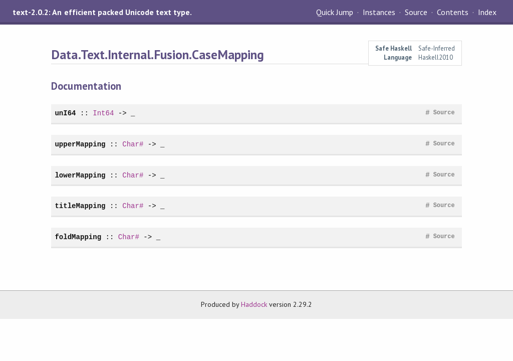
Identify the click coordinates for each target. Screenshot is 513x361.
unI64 (65, 113)
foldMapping (78, 237)
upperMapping (80, 144)
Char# (132, 144)
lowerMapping (80, 175)
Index (487, 12)
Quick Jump (334, 12)
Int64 (103, 113)
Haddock (254, 304)
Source (416, 12)
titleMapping (80, 206)
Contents (452, 12)
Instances (379, 12)
